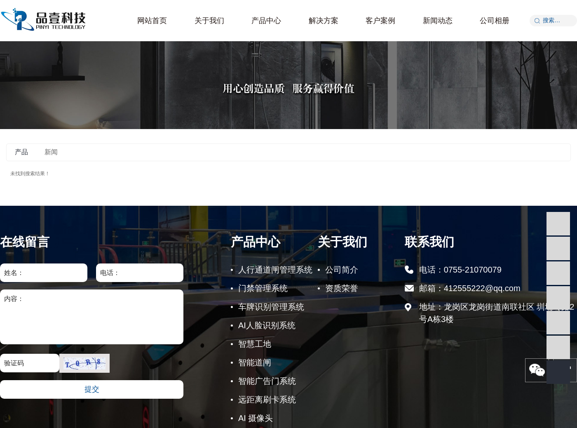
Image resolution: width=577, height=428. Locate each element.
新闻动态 (438, 20)
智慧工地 (254, 343)
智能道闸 (254, 362)
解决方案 (323, 20)
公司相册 (494, 20)
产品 (21, 151)
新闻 (51, 151)
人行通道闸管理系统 (275, 269)
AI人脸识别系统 (267, 325)
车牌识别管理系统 (271, 306)
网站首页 (152, 20)
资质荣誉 (341, 288)
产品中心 (266, 20)
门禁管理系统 (263, 288)
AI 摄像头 (255, 418)
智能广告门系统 (267, 381)
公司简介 (341, 269)
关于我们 (209, 20)
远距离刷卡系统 (267, 399)
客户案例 (380, 20)
